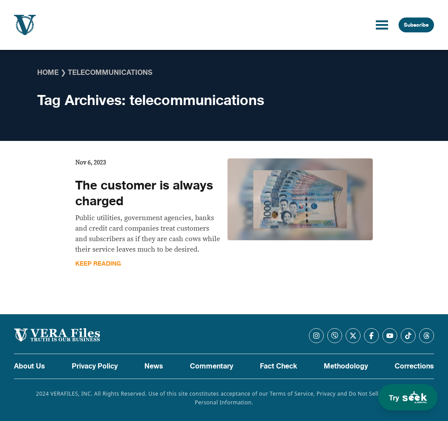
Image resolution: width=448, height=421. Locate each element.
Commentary (211, 366)
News (153, 366)
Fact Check (278, 366)
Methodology (346, 366)
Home (48, 72)
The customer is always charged (144, 193)
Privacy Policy (95, 366)
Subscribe (416, 25)
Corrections (414, 366)
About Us (29, 366)
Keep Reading (98, 264)
